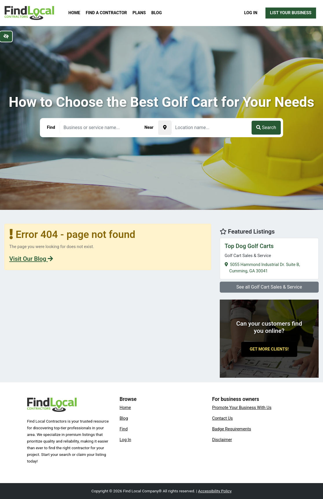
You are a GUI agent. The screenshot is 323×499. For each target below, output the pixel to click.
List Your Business (290, 12)
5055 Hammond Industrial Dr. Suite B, (269, 258)
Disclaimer (222, 439)
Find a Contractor (106, 12)
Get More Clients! (269, 349)
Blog (156, 12)
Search (266, 127)
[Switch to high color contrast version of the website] (6, 36)
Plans (139, 12)
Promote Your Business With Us (241, 407)
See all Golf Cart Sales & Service (269, 287)
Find (123, 429)
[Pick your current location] (164, 127)
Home (74, 12)
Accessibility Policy (215, 491)
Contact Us (222, 418)
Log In (250, 12)
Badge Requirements (231, 429)
